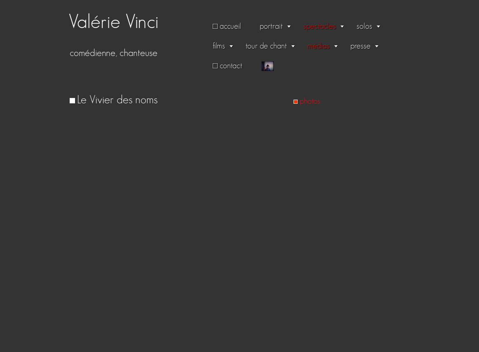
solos (364, 26)
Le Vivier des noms (117, 100)
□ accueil (227, 26)
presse (360, 46)
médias (319, 46)
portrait (271, 26)
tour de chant (266, 46)
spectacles (319, 26)
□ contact (227, 66)
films (219, 46)
